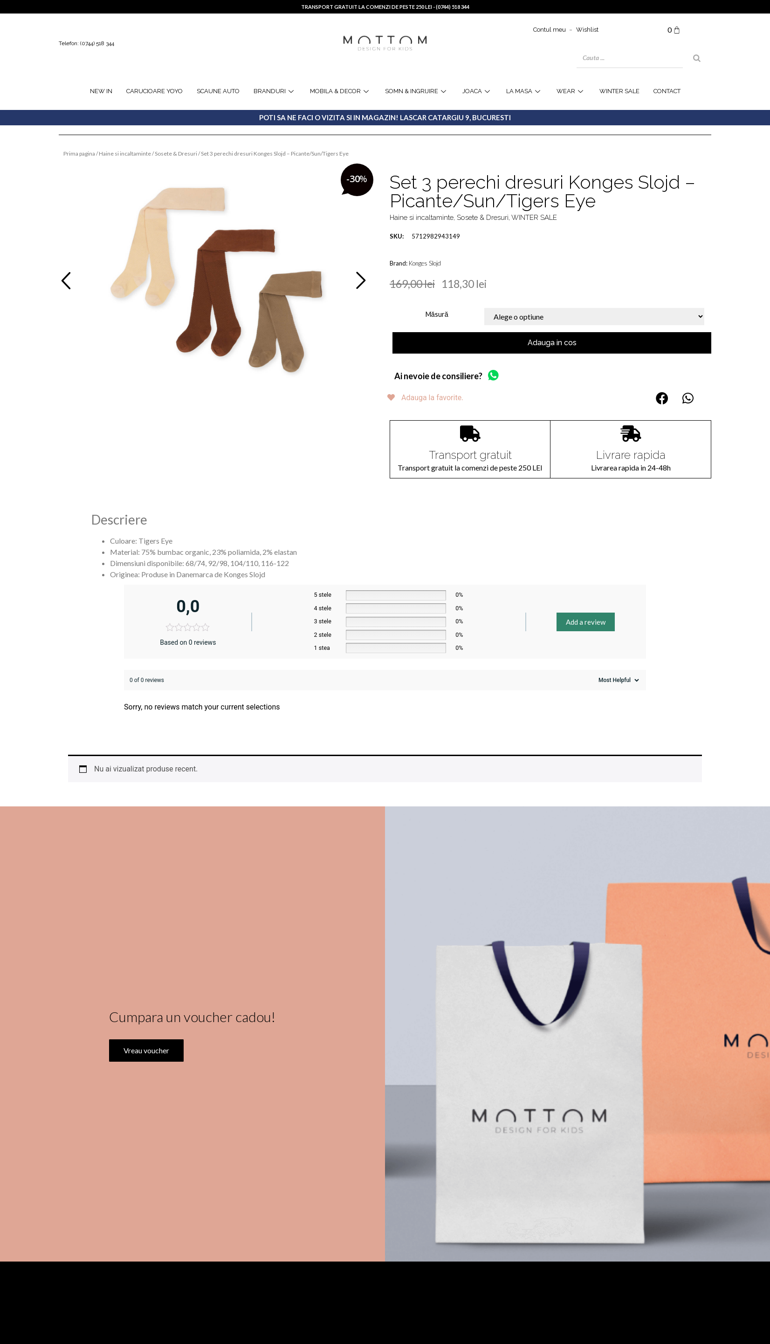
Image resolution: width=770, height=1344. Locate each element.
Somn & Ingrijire (416, 91)
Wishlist (587, 29)
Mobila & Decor (340, 91)
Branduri (275, 91)
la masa (524, 91)
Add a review (585, 622)
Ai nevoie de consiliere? (438, 376)
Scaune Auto (218, 91)
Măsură (437, 314)
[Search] (697, 58)
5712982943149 (425, 236)
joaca (477, 91)
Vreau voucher (145, 1089)
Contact (667, 91)
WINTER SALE (619, 91)
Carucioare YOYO (154, 91)
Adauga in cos (552, 342)
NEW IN (101, 91)
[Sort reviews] (617, 680)
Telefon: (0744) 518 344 (86, 43)
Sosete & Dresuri (176, 153)
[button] (662, 398)
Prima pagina (79, 153)
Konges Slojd (425, 263)
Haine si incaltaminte (125, 153)
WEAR (571, 91)
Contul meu (549, 29)
